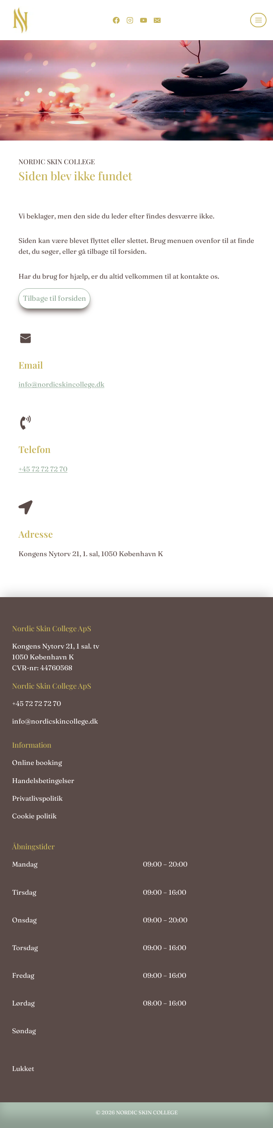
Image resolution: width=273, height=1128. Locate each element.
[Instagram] (129, 20)
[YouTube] (143, 20)
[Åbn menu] (258, 20)
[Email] (157, 20)
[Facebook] (116, 20)
